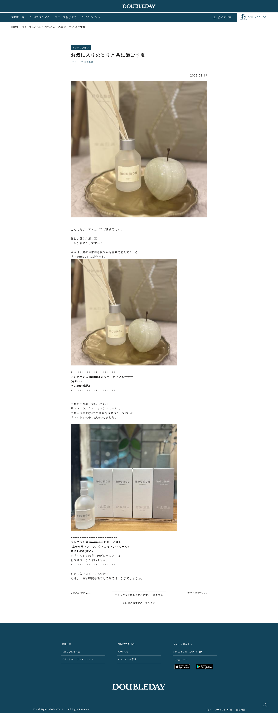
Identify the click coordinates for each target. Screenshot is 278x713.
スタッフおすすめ (66, 17)
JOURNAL (125, 654)
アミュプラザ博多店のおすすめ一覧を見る (139, 595)
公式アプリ (225, 17)
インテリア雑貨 (81, 47)
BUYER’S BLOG (39, 17)
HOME (15, 27)
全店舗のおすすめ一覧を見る (139, 603)
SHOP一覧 (17, 17)
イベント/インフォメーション (81, 663)
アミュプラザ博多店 (82, 62)
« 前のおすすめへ (81, 593)
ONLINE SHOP (257, 17)
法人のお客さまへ (185, 645)
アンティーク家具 (129, 663)
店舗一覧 (68, 645)
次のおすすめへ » (196, 593)
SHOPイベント (91, 17)
